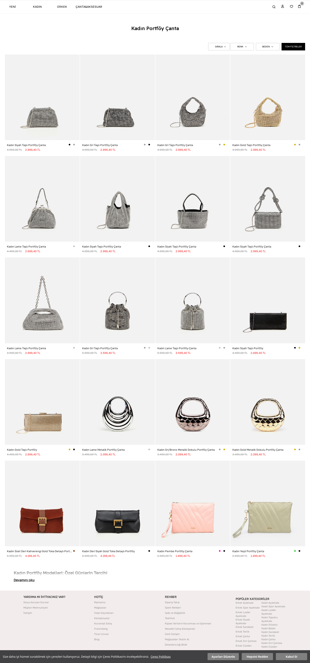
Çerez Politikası (161, 657)
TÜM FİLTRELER (293, 46)
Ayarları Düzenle (223, 657)
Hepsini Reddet (257, 657)
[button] (219, 46)
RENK (242, 46)
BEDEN (267, 46)
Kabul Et (291, 657)
